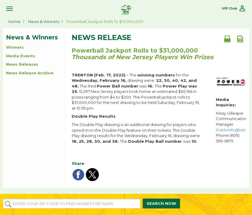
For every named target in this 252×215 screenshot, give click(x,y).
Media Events (20, 55)
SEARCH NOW (161, 203)
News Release (101, 38)
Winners (15, 47)
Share (78, 163)
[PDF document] (240, 38)
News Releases (22, 64)
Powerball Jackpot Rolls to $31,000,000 (105, 21)
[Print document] (227, 38)
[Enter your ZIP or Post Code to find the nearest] (71, 203)
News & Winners (43, 21)
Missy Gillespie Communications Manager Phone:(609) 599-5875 (231, 127)
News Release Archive (29, 72)
